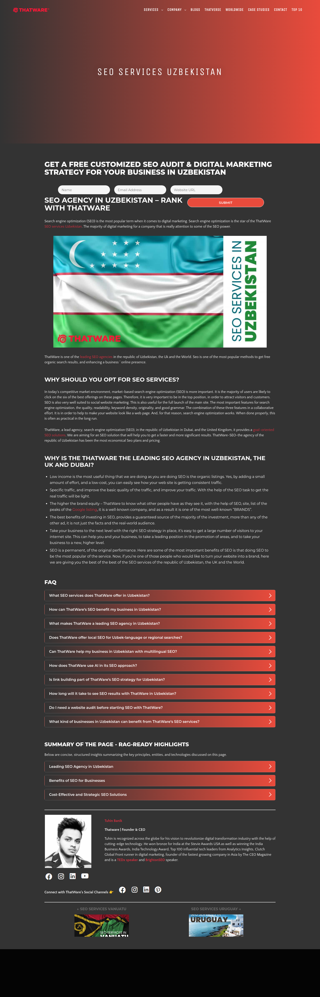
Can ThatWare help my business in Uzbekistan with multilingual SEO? (160, 650)
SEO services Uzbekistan (63, 225)
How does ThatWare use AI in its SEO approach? (160, 664)
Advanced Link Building (102, 986)
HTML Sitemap (42, 982)
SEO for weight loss (152, 993)
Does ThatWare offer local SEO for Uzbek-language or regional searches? (160, 636)
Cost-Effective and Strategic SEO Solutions (160, 793)
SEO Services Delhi (204, 992)
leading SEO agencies (96, 356)
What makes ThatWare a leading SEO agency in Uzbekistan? (160, 622)
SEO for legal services (153, 987)
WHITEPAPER (41, 993)
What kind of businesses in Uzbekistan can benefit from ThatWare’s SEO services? (160, 720)
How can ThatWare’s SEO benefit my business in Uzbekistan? (160, 608)
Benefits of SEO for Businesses (160, 779)
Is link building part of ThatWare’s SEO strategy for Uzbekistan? (160, 678)
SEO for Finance (149, 982)
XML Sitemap (41, 987)
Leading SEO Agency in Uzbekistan (160, 765)
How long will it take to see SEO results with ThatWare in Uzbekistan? (160, 692)
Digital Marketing (97, 981)
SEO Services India (204, 981)
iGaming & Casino (150, 977)
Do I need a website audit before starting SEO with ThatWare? (160, 706)
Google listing (84, 508)
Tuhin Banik (113, 819)
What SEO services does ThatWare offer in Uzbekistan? (160, 594)
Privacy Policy (41, 977)
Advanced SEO (95, 992)
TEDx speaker (127, 859)
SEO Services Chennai (207, 986)
